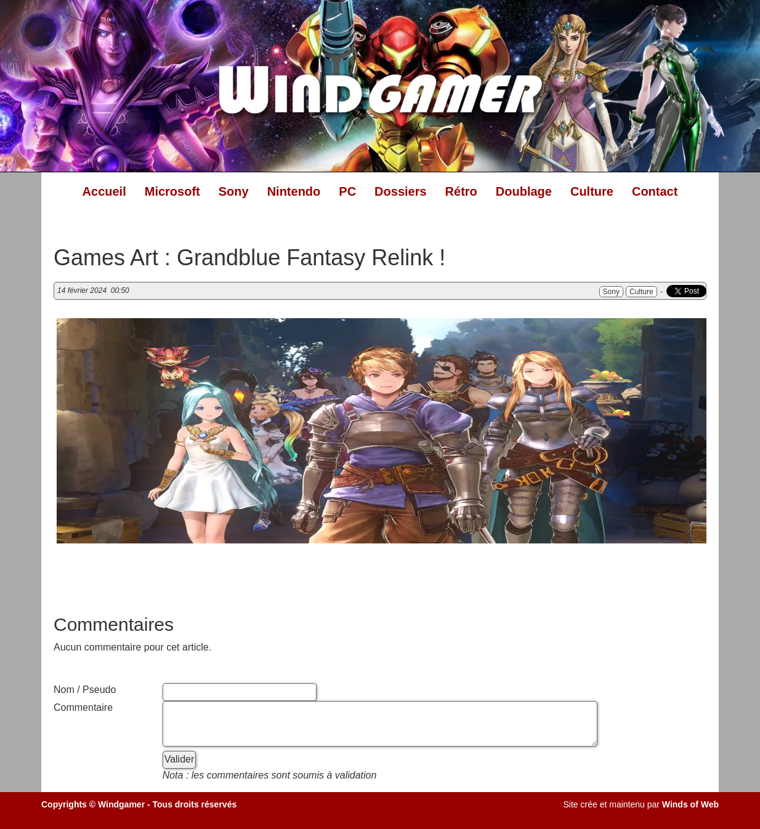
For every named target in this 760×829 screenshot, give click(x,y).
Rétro (461, 191)
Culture (591, 191)
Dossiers (400, 191)
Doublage (524, 191)
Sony (234, 191)
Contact (654, 191)
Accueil (104, 191)
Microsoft (172, 191)
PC (347, 191)
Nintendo (294, 191)
